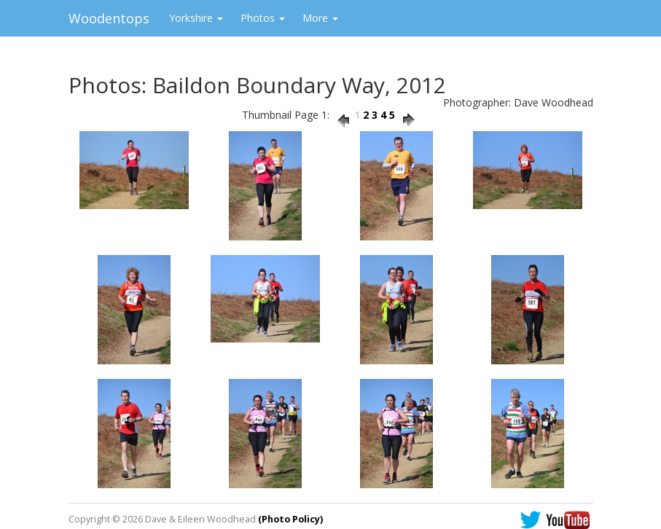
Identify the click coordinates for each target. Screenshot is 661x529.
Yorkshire (196, 18)
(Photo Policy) (290, 519)
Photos (262, 18)
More (320, 18)
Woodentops (109, 18)
